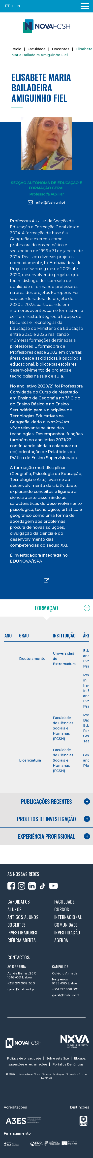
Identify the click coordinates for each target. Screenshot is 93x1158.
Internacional (68, 917)
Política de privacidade (24, 1058)
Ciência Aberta (21, 940)
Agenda (61, 940)
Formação (46, 608)
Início (16, 49)
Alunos (14, 909)
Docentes (60, 49)
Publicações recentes (46, 801)
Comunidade (66, 924)
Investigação (67, 932)
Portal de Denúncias (68, 1064)
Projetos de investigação (46, 819)
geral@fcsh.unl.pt (21, 989)
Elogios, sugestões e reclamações (47, 1061)
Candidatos (18, 901)
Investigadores (22, 932)
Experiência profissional (46, 836)
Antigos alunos (22, 917)
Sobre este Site (57, 1058)
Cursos (61, 909)
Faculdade (37, 49)
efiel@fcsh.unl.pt (46, 202)
